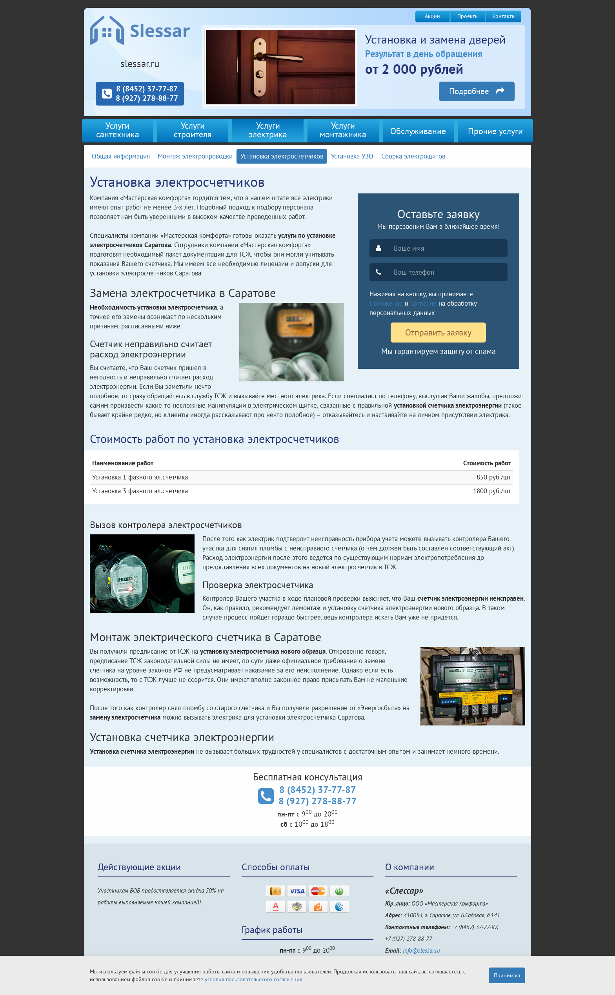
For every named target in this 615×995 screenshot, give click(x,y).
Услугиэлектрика (268, 130)
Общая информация (121, 156)
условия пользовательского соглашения (253, 979)
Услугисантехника (117, 130)
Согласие (423, 303)
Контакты (503, 16)
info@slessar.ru (421, 950)
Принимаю (507, 975)
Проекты (468, 16)
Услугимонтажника (343, 130)
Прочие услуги (495, 131)
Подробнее (476, 91)
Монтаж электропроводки (195, 156)
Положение (386, 303)
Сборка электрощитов (413, 156)
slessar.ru (139, 63)
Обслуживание (418, 131)
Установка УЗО (352, 156)
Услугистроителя (192, 130)
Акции (432, 16)
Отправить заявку (438, 332)
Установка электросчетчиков (281, 156)
